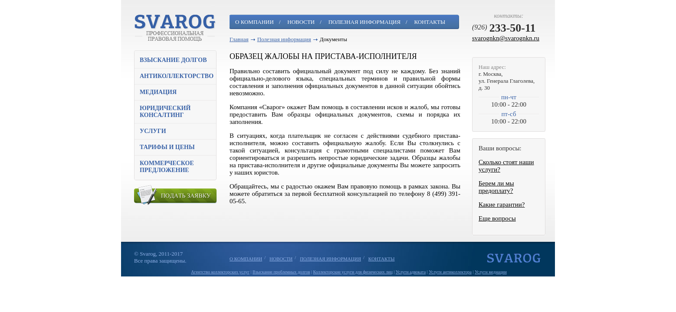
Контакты (429, 22)
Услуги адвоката (411, 272)
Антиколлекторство (176, 76)
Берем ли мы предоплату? (496, 187)
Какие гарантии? (502, 204)
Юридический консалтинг (165, 111)
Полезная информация (364, 22)
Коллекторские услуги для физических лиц (353, 272)
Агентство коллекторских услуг (220, 272)
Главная (239, 39)
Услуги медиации (491, 272)
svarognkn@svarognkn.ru (505, 38)
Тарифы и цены (167, 147)
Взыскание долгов (173, 60)
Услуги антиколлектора (450, 272)
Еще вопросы (497, 218)
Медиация (158, 92)
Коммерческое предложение (167, 166)
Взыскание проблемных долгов (281, 272)
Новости (301, 22)
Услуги (153, 131)
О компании (254, 22)
